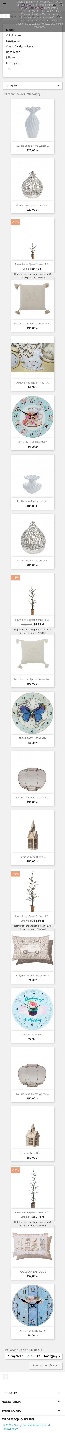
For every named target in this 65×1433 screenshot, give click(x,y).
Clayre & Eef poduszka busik (32, 975)
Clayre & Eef (13, 40)
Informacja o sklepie (18, 1419)
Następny (52, 1356)
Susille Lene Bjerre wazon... (32, 145)
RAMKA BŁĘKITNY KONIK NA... (32, 382)
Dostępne (32, 85)
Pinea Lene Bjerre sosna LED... (32, 264)
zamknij (5, 16)
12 (38, 1356)
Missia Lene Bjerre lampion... (32, 205)
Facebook (5, 1376)
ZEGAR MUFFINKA (32, 1034)
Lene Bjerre (13, 63)
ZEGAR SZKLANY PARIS (33, 1330)
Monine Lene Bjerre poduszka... (32, 323)
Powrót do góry (46, 1366)
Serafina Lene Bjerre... (32, 856)
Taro (8, 68)
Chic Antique (13, 35)
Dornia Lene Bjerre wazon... (32, 797)
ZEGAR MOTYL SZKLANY (32, 738)
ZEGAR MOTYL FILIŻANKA (32, 442)
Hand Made (13, 52)
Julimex (10, 57)
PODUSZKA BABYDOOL (32, 1271)
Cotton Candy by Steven (20, 46)
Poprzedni (15, 1356)
